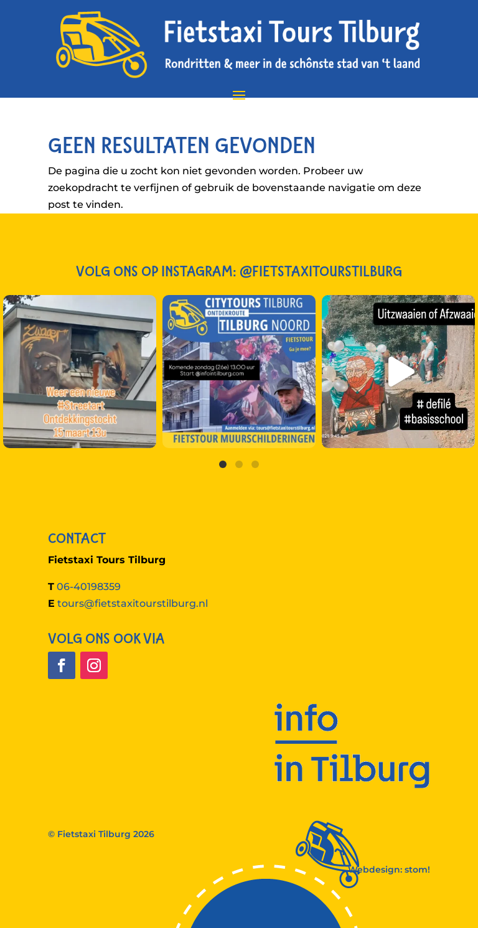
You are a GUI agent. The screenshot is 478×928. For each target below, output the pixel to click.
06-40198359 (89, 587)
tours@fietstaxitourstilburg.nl (132, 603)
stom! (417, 869)
